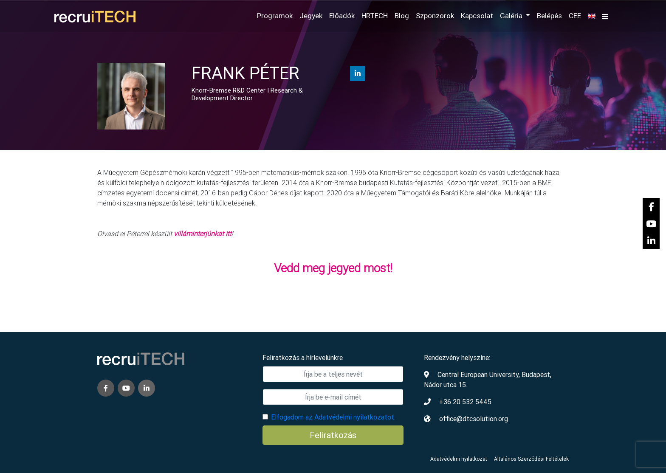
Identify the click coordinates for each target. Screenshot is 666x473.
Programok (275, 15)
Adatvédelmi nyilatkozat (458, 459)
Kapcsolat (477, 15)
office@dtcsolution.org (473, 418)
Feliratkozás (333, 435)
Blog (402, 15)
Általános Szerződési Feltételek (531, 459)
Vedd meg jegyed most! (333, 268)
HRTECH (374, 15)
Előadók (342, 15)
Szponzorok (435, 15)
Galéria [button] (512, 15)
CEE (575, 15)
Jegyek (310, 15)
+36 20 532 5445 (465, 401)
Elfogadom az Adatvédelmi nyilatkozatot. (333, 417)
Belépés (549, 15)
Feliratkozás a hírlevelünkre (302, 357)
